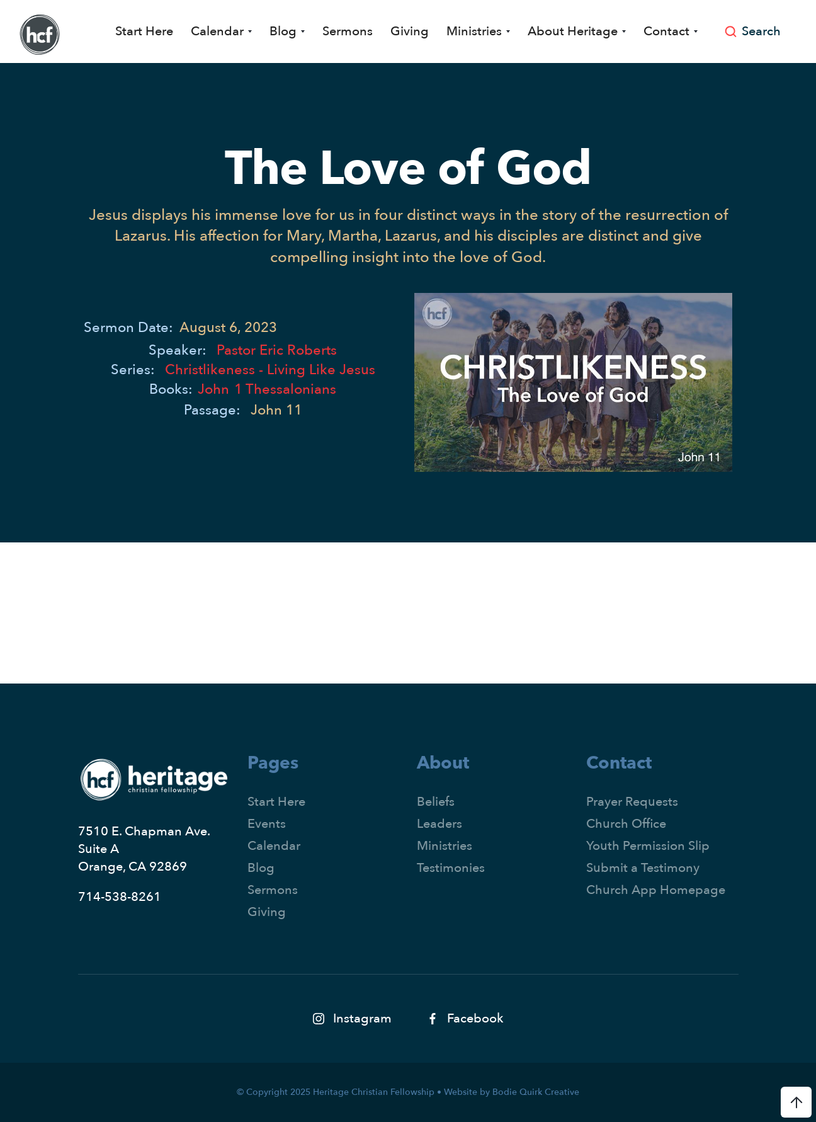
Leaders (439, 823)
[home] (40, 34)
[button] (221, 31)
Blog (261, 867)
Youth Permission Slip (648, 845)
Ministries (444, 845)
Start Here (144, 31)
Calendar (273, 845)
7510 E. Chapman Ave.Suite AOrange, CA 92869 (144, 849)
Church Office (626, 823)
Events (266, 823)
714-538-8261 (119, 896)
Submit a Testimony (643, 867)
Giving (409, 31)
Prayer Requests (632, 801)
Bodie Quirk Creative (535, 1092)
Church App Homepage (655, 889)
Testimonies (451, 867)
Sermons (347, 31)
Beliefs (436, 801)
